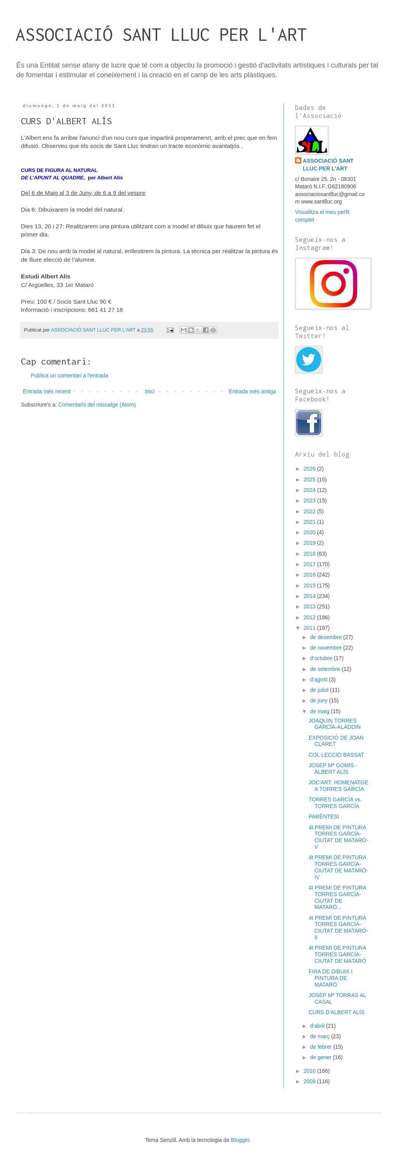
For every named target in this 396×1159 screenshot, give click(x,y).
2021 (310, 522)
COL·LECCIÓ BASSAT (336, 755)
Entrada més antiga (252, 391)
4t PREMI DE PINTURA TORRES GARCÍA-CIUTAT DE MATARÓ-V (338, 837)
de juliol (320, 690)
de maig (320, 711)
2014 (310, 596)
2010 (310, 1071)
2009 (310, 1081)
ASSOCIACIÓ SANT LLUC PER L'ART (161, 34)
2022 (310, 511)
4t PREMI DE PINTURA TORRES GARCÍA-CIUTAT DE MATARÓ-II (338, 927)
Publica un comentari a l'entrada (69, 375)
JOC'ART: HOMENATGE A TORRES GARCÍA (338, 785)
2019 (310, 543)
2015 (310, 585)
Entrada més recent (46, 391)
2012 (310, 617)
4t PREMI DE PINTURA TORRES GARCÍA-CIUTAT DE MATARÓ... (337, 897)
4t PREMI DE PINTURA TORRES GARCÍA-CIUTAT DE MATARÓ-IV (338, 867)
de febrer (321, 1047)
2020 (310, 532)
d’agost (319, 679)
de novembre (326, 648)
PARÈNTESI (324, 816)
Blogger (240, 1140)
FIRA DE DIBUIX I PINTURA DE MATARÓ (331, 978)
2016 (310, 575)
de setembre (326, 669)
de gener (321, 1057)
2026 (310, 469)
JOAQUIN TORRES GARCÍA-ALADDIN (335, 724)
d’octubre (321, 658)
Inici (150, 391)
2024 (310, 490)
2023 (310, 500)
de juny (319, 700)
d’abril (318, 1026)
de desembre (326, 637)
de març (320, 1036)
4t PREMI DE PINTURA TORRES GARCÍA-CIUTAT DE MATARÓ (337, 954)
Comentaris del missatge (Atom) (97, 404)
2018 (310, 554)
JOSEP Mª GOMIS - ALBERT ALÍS (333, 768)
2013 (310, 606)
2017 (310, 564)
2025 (310, 479)
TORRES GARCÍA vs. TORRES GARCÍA (335, 802)
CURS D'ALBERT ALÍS (337, 1012)
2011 (310, 628)
